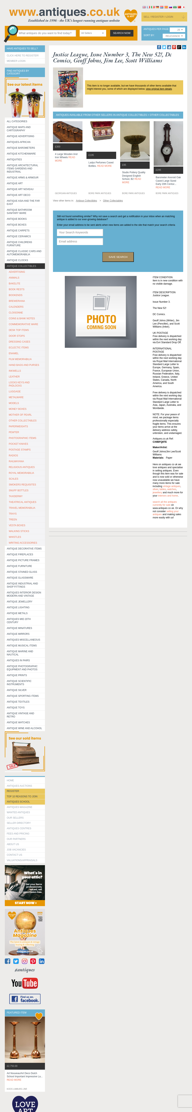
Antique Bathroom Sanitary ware (19, 212)
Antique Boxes (16, 224)
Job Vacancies (16, 849)
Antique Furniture (19, 566)
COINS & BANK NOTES (22, 318)
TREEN (13, 519)
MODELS (14, 403)
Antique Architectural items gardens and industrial (22, 168)
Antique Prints (17, 675)
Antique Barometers (21, 148)
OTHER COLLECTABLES (23, 420)
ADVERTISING (17, 272)
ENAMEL (14, 353)
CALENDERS (16, 306)
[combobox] (93, 33)
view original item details (159, 88)
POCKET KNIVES (18, 444)
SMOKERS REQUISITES (22, 484)
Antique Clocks (17, 260)
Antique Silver (16, 690)
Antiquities (14, 159)
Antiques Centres (19, 828)
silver (155, 489)
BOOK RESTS (16, 289)
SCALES (13, 478)
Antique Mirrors (18, 634)
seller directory (19, 823)
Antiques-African (18, 142)
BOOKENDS (15, 295)
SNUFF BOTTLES (18, 490)
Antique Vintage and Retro (20, 715)
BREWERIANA (17, 301)
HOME (10, 780)
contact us (14, 855)
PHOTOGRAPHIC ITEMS (22, 438)
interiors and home (168, 495)
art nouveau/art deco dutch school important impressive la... (25, 1076)
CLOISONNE (16, 312)
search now (122, 33)
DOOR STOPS (17, 336)
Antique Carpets (18, 230)
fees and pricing (18, 833)
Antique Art (15, 183)
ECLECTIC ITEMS (19, 347)
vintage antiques (171, 486)
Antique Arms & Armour (23, 177)
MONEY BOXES (17, 409)
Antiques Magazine (19, 807)
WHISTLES (15, 537)
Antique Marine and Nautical (20, 653)
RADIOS (13, 455)
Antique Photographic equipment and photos (22, 668)
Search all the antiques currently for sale (165, 504)
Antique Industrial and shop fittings (22, 585)
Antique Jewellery (20, 601)
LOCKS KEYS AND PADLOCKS (19, 384)
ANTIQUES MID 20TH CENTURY (19, 621)
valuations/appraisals (22, 860)
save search (118, 256)
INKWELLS (15, 370)
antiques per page (156, 29)
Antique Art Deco (18, 195)
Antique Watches (18, 722)
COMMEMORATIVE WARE (23, 324)
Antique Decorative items (24, 548)
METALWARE (16, 397)
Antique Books (17, 219)
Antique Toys (16, 707)
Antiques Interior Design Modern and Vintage (24, 594)
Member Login (16, 61)
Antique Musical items (22, 645)
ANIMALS (14, 277)
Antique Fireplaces (20, 554)
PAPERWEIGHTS (18, 426)
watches (171, 489)
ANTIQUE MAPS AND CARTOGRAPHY (19, 129)
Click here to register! (23, 55)
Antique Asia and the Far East (23, 202)
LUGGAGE (15, 391)
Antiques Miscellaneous (23, 639)
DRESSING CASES (19, 341)
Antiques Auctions (19, 785)
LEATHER (14, 376)
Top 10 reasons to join (22, 796)
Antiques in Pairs (18, 660)
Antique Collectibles (21, 266)
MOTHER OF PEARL (20, 414)
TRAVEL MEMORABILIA (22, 508)
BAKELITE (14, 283)
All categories (17, 121)
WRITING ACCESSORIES (23, 542)
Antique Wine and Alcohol (24, 728)
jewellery (157, 492)
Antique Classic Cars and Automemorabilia (24, 253)
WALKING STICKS (19, 531)
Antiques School (18, 801)
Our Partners (16, 839)
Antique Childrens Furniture (19, 244)
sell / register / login (158, 16)
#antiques (25, 969)
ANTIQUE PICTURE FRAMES (23, 560)
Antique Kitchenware (21, 153)
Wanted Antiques (18, 812)
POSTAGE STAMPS (20, 449)
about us (13, 844)
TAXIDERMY (16, 496)
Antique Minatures (19, 628)
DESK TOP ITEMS (19, 330)
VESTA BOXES (17, 525)
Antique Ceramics (19, 236)
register (13, 791)
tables (162, 489)
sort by (148, 35)
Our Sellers (15, 817)
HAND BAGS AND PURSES (24, 365)
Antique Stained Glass (22, 572)
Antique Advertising (20, 136)
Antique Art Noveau (20, 189)
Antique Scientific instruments (19, 683)
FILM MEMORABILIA (20, 359)
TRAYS (13, 513)
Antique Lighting (18, 607)
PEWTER (14, 432)
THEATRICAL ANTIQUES (22, 502)
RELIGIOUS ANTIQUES (22, 467)
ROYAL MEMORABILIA (21, 473)
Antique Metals (17, 613)
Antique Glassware (20, 577)
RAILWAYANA (16, 461)
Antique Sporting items (23, 696)
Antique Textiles (18, 701)
